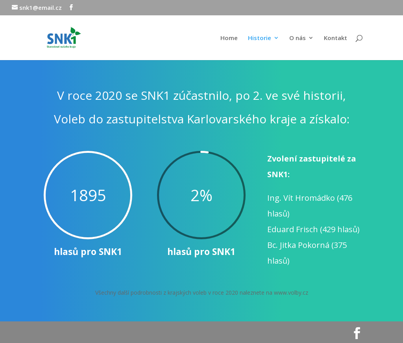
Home (229, 38)
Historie (259, 38)
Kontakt (335, 38)
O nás (297, 38)
